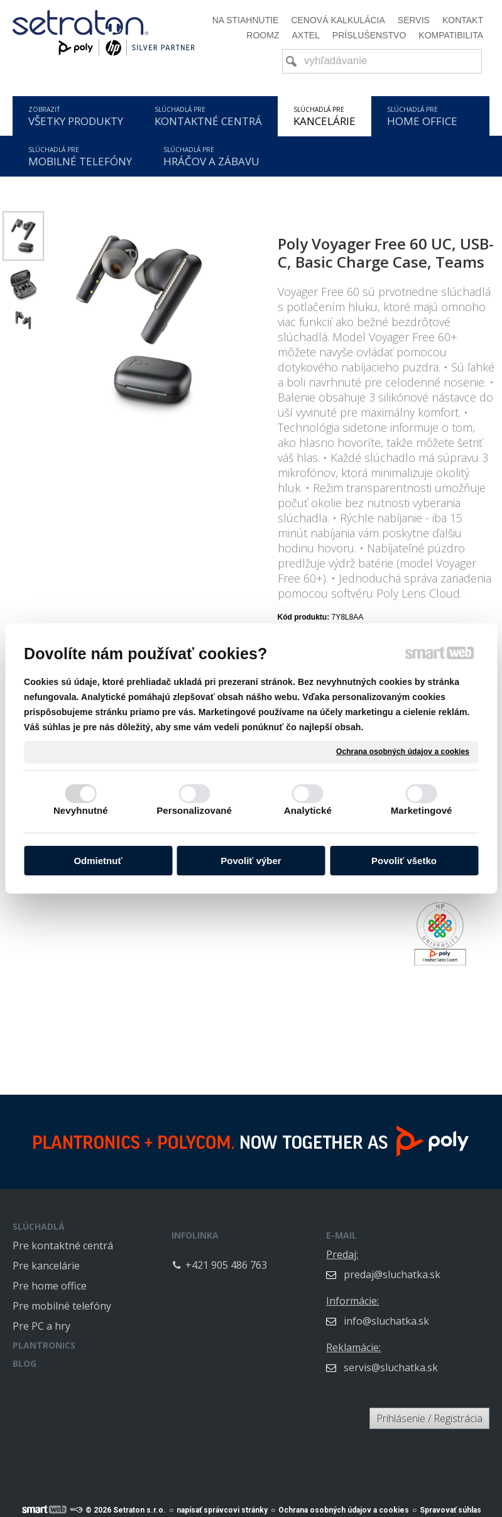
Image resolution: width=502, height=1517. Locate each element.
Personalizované (194, 810)
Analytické (308, 810)
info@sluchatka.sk (435, 1312)
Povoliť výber (251, 860)
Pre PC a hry (41, 1326)
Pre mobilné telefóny (62, 1306)
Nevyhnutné (80, 810)
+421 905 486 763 (275, 1256)
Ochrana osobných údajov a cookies (402, 751)
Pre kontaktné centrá (63, 1245)
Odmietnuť (98, 860)
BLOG (24, 1363)
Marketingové (421, 810)
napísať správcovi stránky (222, 1503)
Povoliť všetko (404, 860)
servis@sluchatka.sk (440, 1359)
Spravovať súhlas (450, 1503)
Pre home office (50, 1286)
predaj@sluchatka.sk (441, 1266)
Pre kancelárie (46, 1266)
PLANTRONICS (44, 1345)
